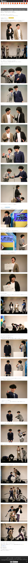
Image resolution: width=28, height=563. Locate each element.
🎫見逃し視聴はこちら (3, 545)
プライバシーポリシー (9, 560)
